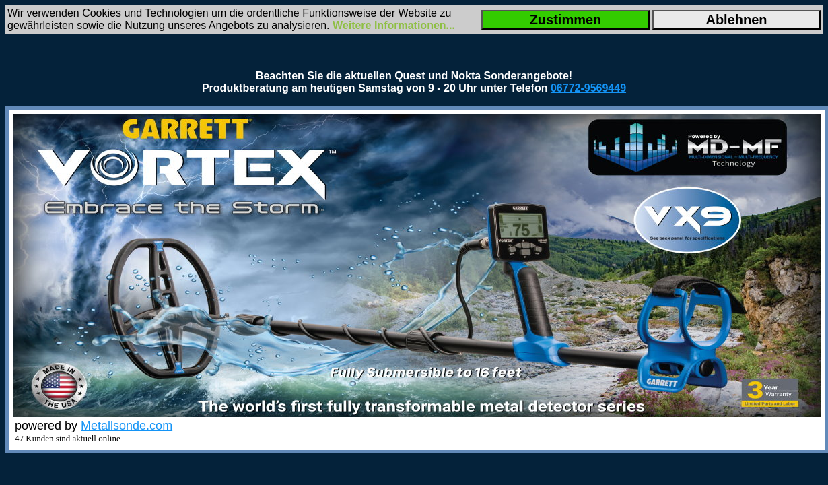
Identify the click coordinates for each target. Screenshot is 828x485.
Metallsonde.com (126, 425)
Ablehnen (736, 19)
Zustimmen (566, 19)
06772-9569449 (588, 88)
